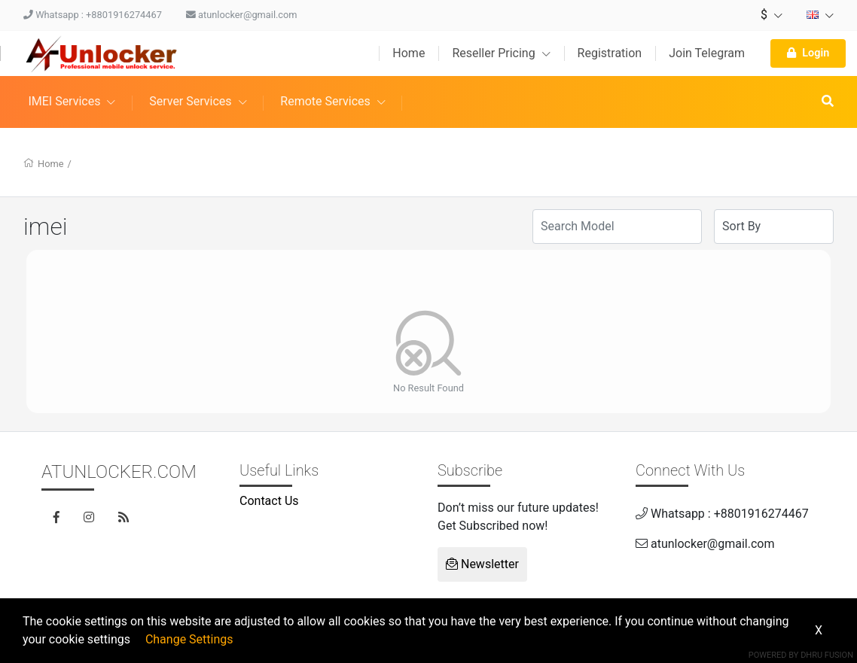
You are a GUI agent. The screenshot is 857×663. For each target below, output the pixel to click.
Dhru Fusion (827, 655)
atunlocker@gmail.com (241, 14)
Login (808, 53)
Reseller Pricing (501, 53)
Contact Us (269, 501)
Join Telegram (707, 53)
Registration (610, 53)
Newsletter (482, 564)
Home (408, 53)
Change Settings (189, 639)
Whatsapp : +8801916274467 (92, 14)
